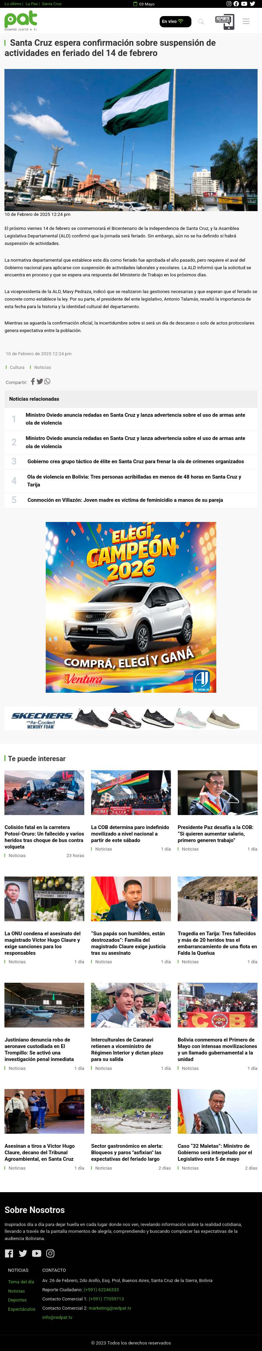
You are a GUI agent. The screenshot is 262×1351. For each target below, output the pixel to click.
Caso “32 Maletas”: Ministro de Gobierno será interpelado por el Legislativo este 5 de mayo (215, 1152)
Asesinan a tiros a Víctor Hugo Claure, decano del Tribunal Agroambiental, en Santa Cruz (39, 1152)
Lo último (12, 3)
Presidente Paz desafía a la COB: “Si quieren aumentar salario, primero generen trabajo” (215, 833)
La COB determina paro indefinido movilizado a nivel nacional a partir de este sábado (130, 833)
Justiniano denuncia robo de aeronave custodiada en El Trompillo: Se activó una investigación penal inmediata (39, 1049)
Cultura (17, 367)
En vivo (173, 21)
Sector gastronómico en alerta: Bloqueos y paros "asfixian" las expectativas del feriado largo (127, 1152)
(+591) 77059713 (106, 1298)
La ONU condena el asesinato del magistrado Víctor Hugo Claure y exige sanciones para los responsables (42, 943)
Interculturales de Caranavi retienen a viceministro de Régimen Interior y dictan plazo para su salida (127, 1049)
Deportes (17, 1299)
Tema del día (21, 1281)
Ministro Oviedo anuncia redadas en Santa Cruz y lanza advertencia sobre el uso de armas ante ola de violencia (135, 419)
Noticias (42, 367)
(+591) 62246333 (101, 1289)
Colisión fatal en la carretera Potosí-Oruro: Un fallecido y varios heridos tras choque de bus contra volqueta (44, 837)
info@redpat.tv (57, 1317)
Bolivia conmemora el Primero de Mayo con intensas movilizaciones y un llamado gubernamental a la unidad (217, 1049)
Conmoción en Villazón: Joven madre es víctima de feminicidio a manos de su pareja (125, 500)
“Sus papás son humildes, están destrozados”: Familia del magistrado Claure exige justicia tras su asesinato (128, 943)
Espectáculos (21, 1309)
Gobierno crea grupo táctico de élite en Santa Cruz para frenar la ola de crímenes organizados (136, 461)
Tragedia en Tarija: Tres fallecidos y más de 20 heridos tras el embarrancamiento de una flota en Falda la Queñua (217, 943)
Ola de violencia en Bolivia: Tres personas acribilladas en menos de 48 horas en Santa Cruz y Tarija (134, 481)
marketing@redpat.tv (110, 1308)
